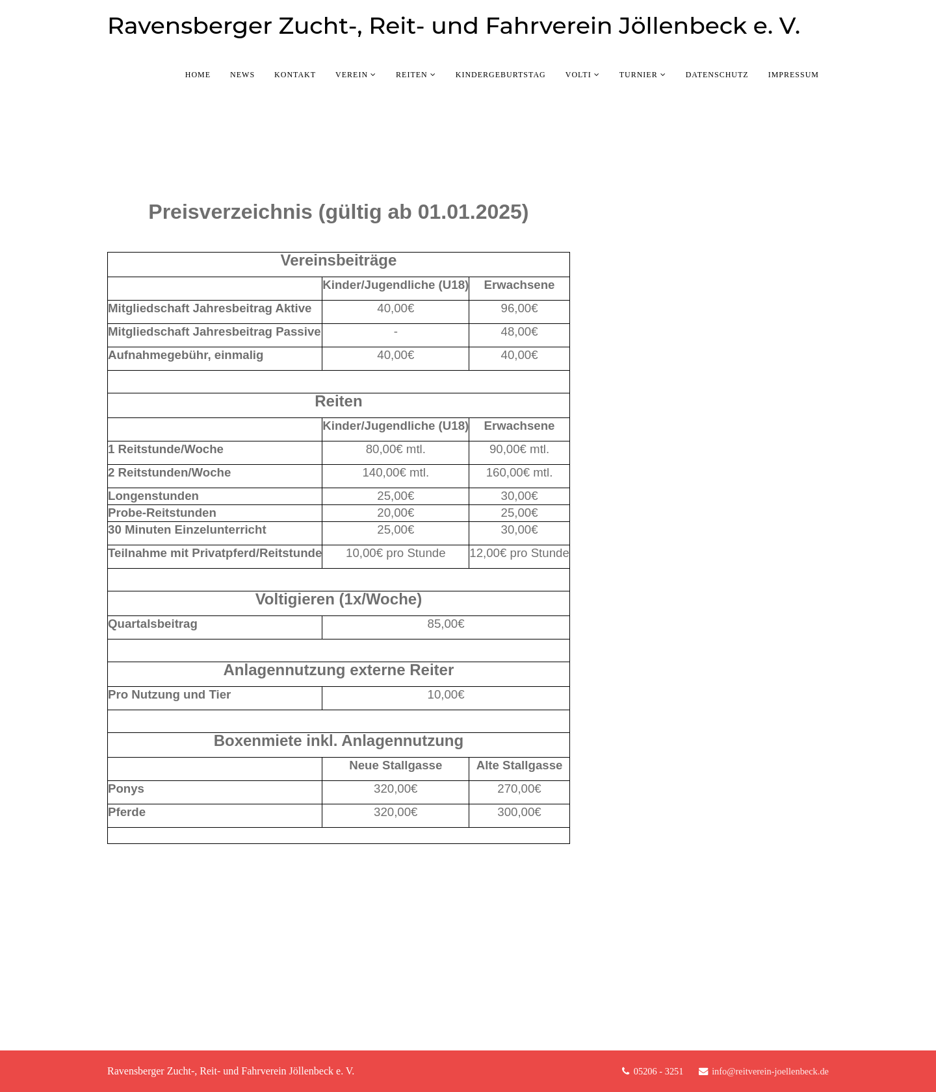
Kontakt (295, 74)
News (242, 74)
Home (198, 74)
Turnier (638, 74)
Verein (351, 74)
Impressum (793, 74)
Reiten (412, 74)
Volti (579, 74)
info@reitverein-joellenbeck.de (770, 1071)
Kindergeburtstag (501, 74)
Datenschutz (717, 74)
